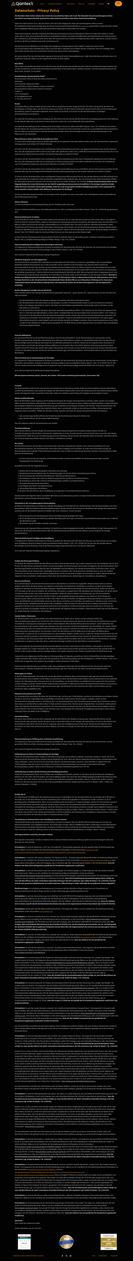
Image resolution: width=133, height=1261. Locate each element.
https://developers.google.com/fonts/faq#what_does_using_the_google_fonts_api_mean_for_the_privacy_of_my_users (58, 1171)
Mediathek (88, 4)
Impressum (112, 1255)
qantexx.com (86, 26)
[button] (61, 3)
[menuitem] (103, 3)
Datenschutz (103, 1255)
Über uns (79, 4)
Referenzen (69, 4)
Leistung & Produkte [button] (54, 3)
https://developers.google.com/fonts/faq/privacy (46, 1168)
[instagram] (66, 1256)
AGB (95, 1255)
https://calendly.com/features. (92, 936)
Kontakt (97, 4)
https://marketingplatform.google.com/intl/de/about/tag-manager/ (39, 1173)
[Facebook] (62, 1256)
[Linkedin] (70, 1256)
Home (42, 4)
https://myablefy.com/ (48, 910)
